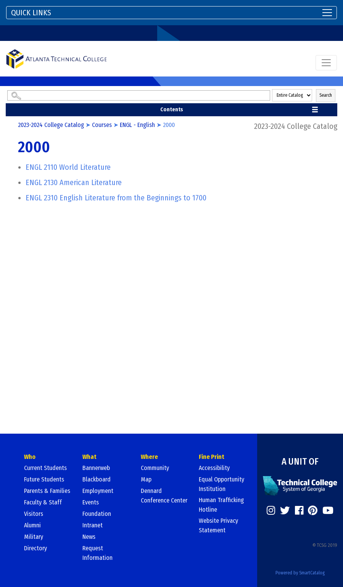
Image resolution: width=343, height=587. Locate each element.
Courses (102, 124)
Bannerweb (96, 468)
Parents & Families (47, 490)
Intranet (92, 525)
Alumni (32, 525)
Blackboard (96, 479)
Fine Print (211, 456)
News (88, 536)
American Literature (74, 182)
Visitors (33, 513)
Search (325, 95)
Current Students (45, 468)
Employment (97, 490)
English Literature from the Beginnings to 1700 (116, 197)
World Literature (68, 167)
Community (155, 468)
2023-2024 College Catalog (51, 124)
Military (33, 536)
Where (149, 456)
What (89, 456)
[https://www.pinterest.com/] (312, 510)
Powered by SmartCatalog (300, 573)
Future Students (44, 479)
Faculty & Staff (43, 502)
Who (29, 456)
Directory (35, 548)
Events (90, 502)
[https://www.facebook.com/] (299, 510)
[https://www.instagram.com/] (271, 510)
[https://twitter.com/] (285, 510)
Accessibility (214, 468)
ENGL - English (137, 124)
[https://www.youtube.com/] (327, 510)
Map (146, 479)
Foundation (96, 513)
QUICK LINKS (31, 12)
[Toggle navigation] (171, 12)
